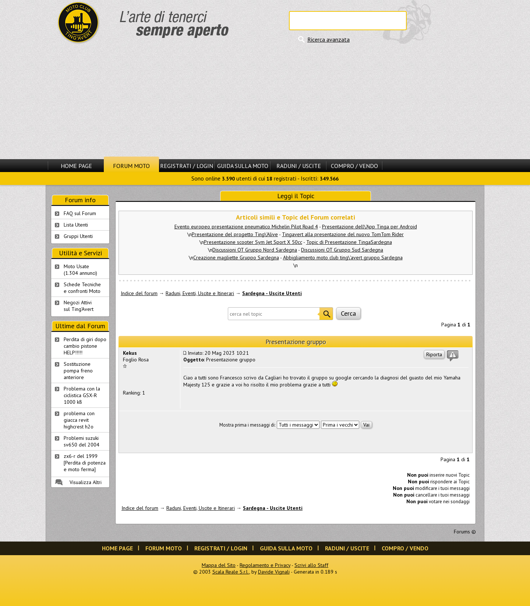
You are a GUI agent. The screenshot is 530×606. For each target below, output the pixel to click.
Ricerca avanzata (328, 39)
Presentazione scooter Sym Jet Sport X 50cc (253, 242)
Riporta (434, 354)
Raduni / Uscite (298, 165)
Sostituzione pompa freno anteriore (78, 371)
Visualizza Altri (86, 482)
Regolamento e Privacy (265, 565)
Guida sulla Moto (242, 165)
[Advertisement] (265, 101)
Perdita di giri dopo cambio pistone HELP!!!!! (85, 346)
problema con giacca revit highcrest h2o (79, 420)
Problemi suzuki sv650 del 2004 (81, 441)
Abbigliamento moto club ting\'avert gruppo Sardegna (343, 257)
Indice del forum (139, 293)
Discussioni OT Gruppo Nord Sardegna (254, 249)
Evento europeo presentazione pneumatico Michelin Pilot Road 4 (246, 226)
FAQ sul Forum (80, 213)
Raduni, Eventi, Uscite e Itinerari (200, 293)
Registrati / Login (186, 165)
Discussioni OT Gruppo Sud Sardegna (342, 249)
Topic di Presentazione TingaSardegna (349, 242)
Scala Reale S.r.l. (230, 571)
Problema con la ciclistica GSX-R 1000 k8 (82, 395)
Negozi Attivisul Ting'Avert (78, 305)
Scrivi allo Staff (311, 565)
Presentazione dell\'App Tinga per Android (369, 226)
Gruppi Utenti (78, 236)
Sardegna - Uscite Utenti (272, 293)
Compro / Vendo (354, 165)
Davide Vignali (274, 571)
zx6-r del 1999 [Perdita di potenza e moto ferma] (85, 463)
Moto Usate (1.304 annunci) (80, 269)
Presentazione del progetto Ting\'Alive (235, 234)
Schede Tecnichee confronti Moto (82, 287)
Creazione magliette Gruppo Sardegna (236, 257)
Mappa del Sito (219, 565)
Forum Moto (131, 165)
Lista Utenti (76, 224)
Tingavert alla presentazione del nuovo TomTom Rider (343, 234)
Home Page (76, 165)
